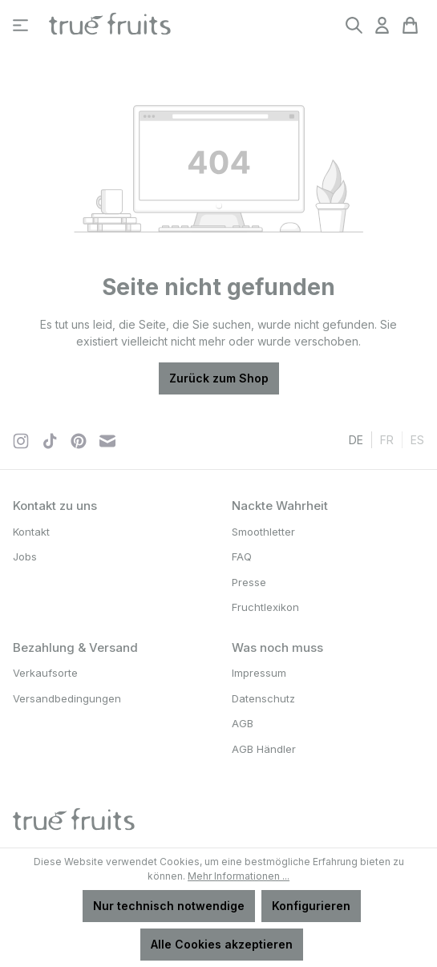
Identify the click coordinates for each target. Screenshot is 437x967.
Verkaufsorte (45, 672)
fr (387, 439)
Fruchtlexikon (265, 607)
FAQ (242, 556)
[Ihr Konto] (382, 25)
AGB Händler (264, 748)
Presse (249, 582)
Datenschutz (263, 698)
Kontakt (31, 531)
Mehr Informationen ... (238, 876)
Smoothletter (263, 531)
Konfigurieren (311, 905)
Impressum (259, 672)
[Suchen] (354, 25)
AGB (242, 723)
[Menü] (20, 25)
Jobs (25, 556)
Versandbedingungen (67, 698)
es (417, 439)
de (356, 439)
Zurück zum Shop (219, 378)
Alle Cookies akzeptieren (222, 944)
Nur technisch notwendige (169, 905)
